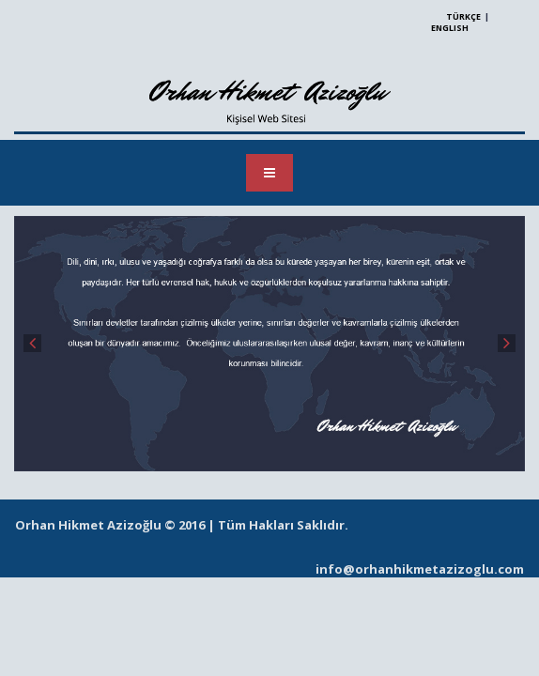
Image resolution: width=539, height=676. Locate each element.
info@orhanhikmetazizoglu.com (420, 569)
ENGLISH (450, 28)
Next (507, 343)
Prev (32, 343)
